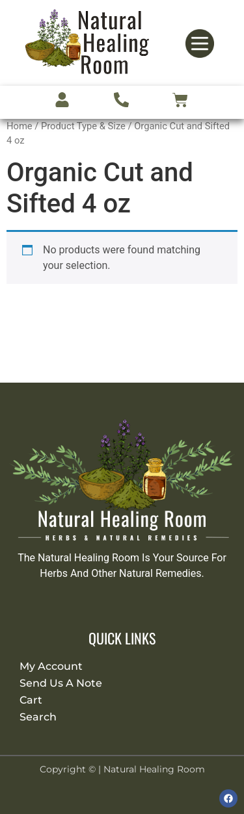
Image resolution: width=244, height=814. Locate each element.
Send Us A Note (61, 683)
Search (38, 717)
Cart (31, 700)
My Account (51, 666)
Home (20, 126)
